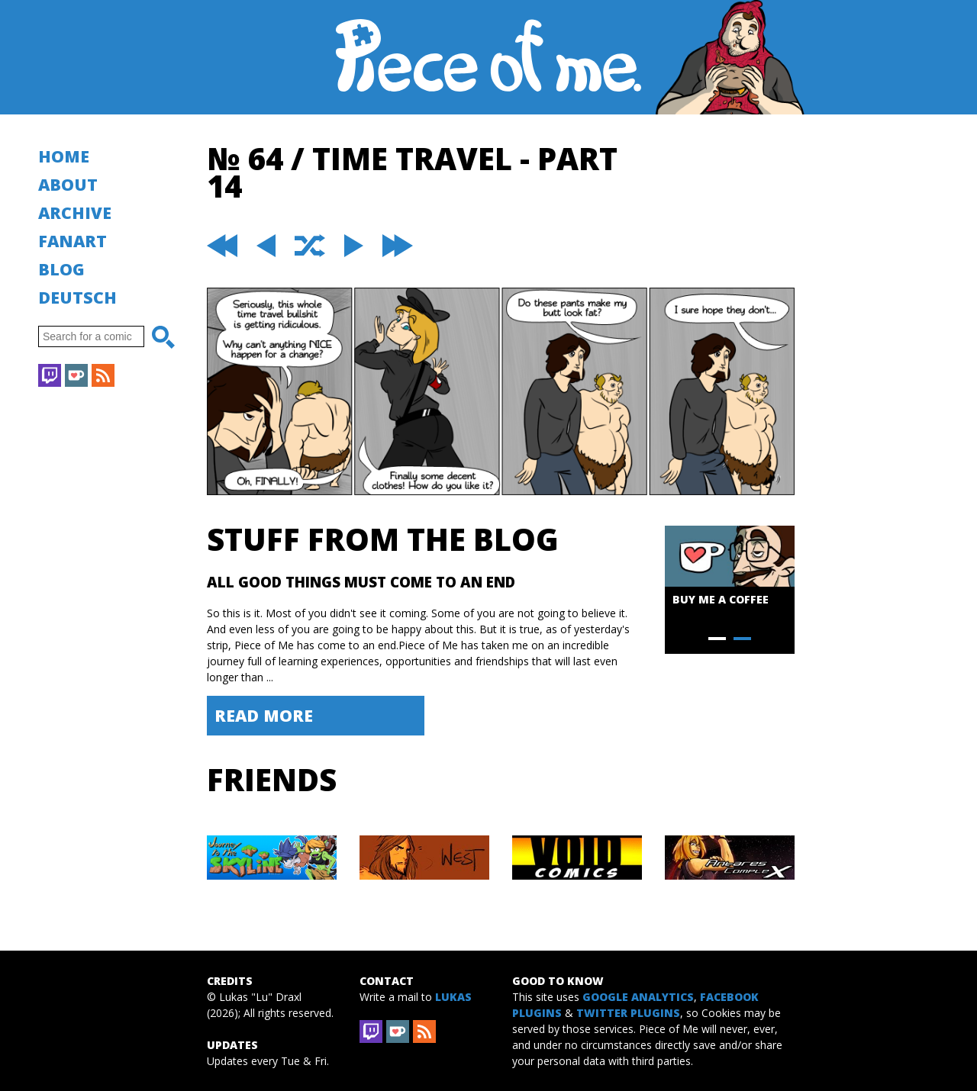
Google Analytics (638, 997)
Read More (263, 715)
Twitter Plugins (628, 1013)
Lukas (453, 997)
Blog (61, 269)
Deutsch (77, 297)
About (68, 184)
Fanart (72, 241)
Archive (74, 212)
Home (63, 156)
